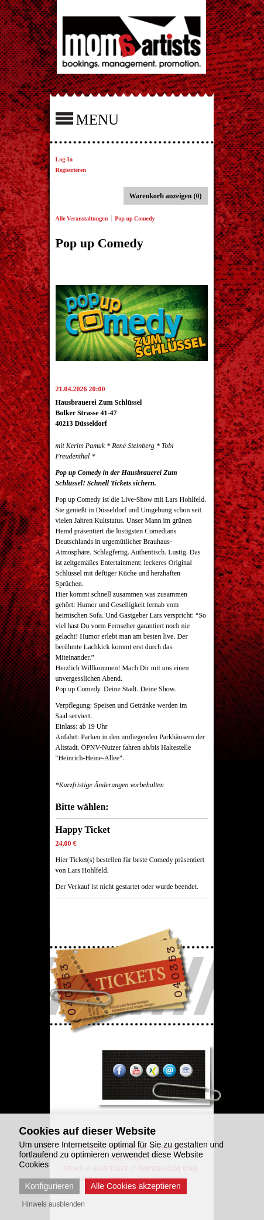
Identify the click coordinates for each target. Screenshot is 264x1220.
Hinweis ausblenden (53, 1204)
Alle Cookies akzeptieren (136, 1186)
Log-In (64, 159)
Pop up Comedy (135, 218)
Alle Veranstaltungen (82, 218)
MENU (87, 118)
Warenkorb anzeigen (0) (165, 196)
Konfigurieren (49, 1186)
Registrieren (71, 170)
